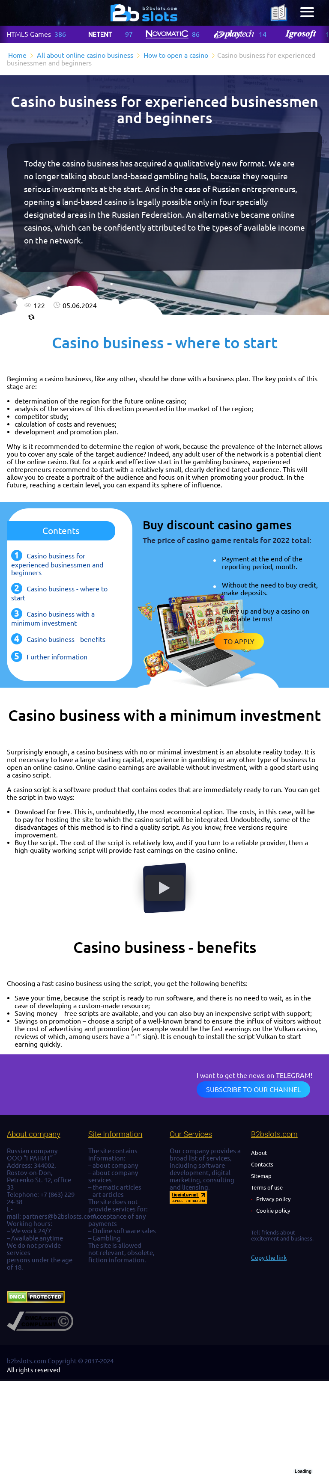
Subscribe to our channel (253, 1089)
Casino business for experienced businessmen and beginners (57, 564)
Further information (57, 657)
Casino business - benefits (66, 639)
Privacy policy (273, 1199)
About (259, 1153)
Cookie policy (273, 1211)
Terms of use (267, 1187)
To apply (239, 641)
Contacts (262, 1164)
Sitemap (261, 1176)
